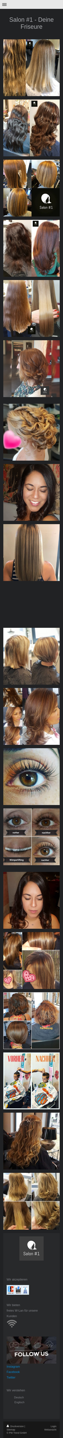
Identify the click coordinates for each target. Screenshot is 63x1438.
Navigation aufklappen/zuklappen (31, 4)
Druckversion (15, 1426)
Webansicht (50, 1429)
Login (53, 1426)
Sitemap (11, 1429)
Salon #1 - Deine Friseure (31, 23)
